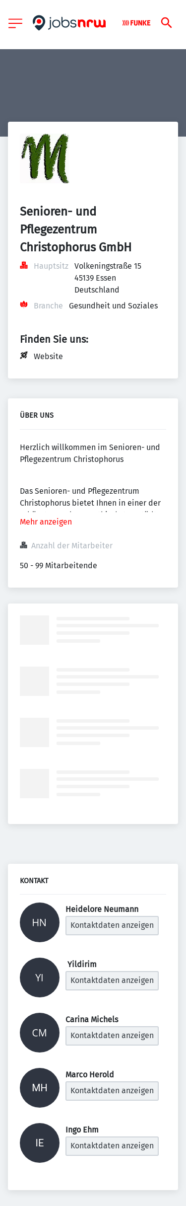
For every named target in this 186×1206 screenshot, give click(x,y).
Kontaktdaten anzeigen (112, 925)
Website (48, 356)
